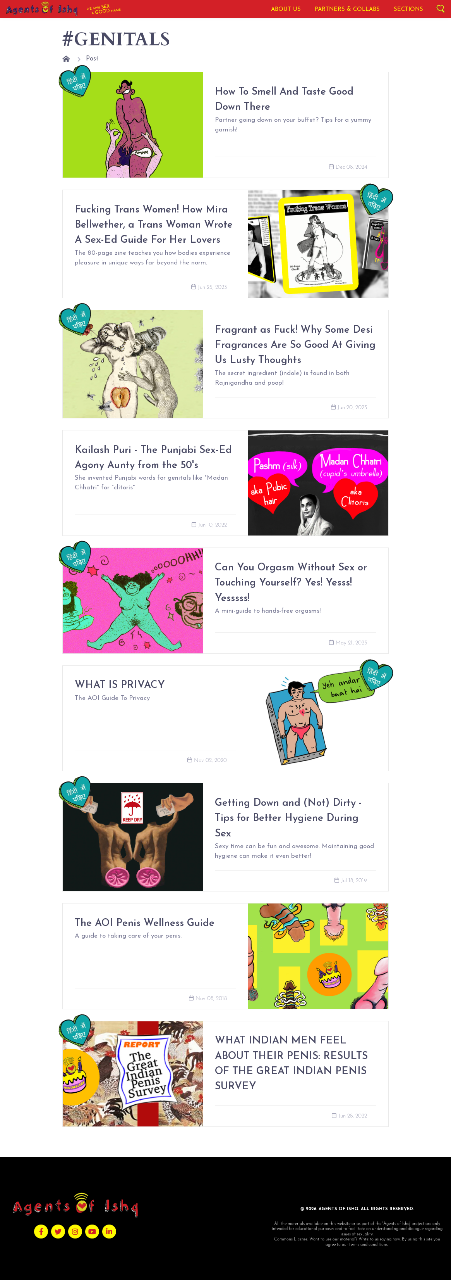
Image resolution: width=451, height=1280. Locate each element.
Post (92, 58)
